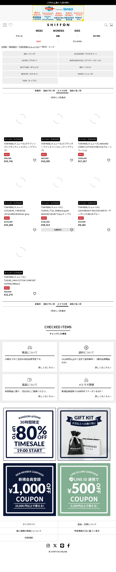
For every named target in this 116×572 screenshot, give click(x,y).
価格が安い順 (49, 90)
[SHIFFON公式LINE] (62, 546)
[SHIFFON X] (55, 546)
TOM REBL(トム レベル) (29, 46)
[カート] (111, 24)
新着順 (38, 90)
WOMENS (58, 30)
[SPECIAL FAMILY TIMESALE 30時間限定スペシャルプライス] (29, 434)
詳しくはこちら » (46, 367)
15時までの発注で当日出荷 (58, 2)
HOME (4, 46)
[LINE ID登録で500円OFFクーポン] (84, 489)
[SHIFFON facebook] (68, 546)
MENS (39, 30)
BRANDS (13, 46)
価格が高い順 (75, 90)
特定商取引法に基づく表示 (87, 530)
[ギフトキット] (84, 434)
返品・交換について (87, 524)
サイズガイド (29, 524)
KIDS (77, 30)
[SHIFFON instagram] (48, 546)
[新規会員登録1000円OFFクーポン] (29, 489)
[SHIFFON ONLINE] (58, 25)
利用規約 (29, 537)
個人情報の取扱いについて (28, 530)
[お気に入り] (10, 24)
